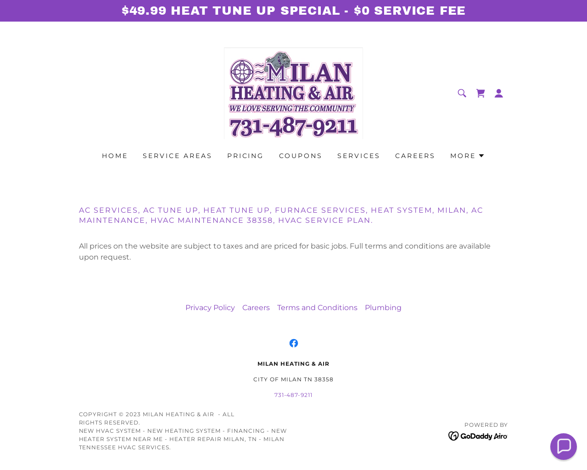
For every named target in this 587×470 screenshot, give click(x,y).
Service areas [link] (177, 156)
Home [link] (115, 156)
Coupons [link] (301, 156)
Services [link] (358, 156)
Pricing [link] (245, 156)
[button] (499, 93)
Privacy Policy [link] (210, 307)
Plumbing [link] (383, 307)
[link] (293, 92)
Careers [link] (415, 156)
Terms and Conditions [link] (317, 307)
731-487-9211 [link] (293, 394)
